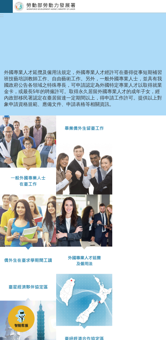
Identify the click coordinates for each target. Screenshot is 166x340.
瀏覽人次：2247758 (25, 282)
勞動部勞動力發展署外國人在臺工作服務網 (89, 6)
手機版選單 (6, 6)
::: (1, 15)
